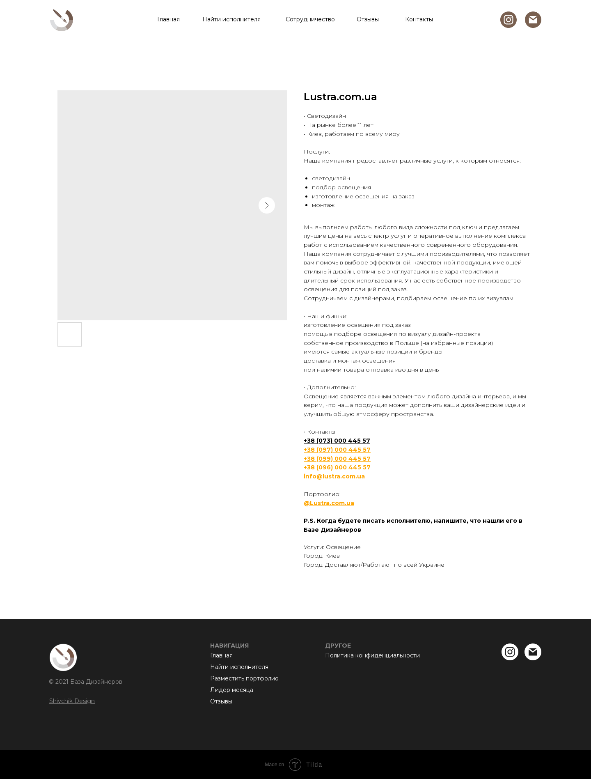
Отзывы (368, 19)
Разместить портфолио (244, 678)
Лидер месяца (231, 690)
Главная (168, 19)
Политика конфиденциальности (372, 655)
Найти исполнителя (231, 19)
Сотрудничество (310, 19)
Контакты (419, 19)
